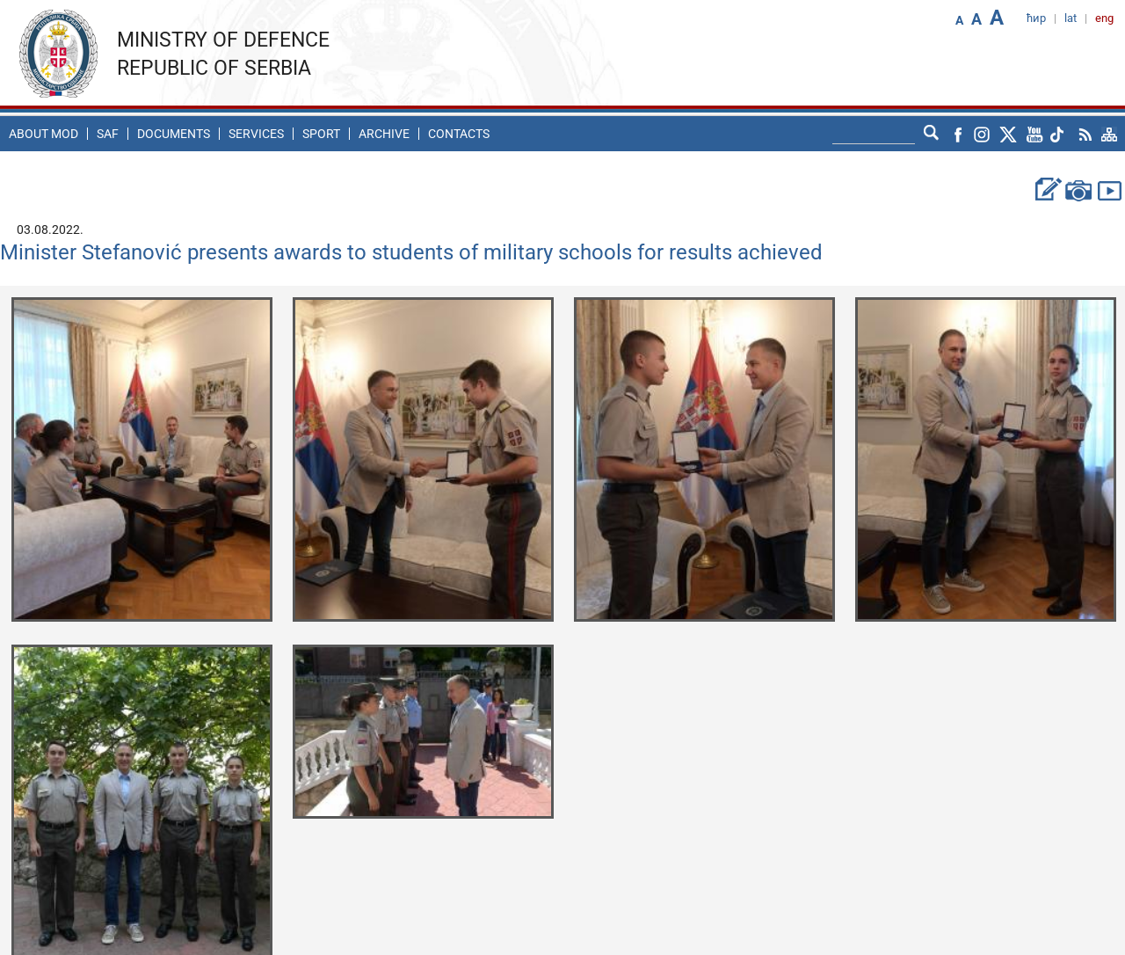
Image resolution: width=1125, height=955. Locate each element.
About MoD (43, 134)
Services (256, 134)
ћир (1036, 18)
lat (1070, 18)
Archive (384, 134)
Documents (173, 134)
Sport (321, 134)
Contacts (459, 134)
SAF (108, 134)
